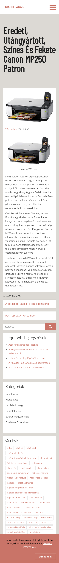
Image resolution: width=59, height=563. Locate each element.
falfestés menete (40, 473)
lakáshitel (32, 522)
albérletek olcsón (15, 453)
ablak (9, 448)
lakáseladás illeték (15, 522)
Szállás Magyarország (17, 416)
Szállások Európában (17, 422)
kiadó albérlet (35, 497)
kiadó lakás (45, 502)
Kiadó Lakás (14, 7)
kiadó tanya (12, 512)
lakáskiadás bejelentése (40, 527)
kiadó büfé (12, 502)
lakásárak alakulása (16, 532)
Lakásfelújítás (13, 411)
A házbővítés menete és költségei (26, 367)
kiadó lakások (13, 507)
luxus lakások (35, 532)
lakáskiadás (46, 522)
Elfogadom (45, 556)
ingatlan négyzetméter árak (20, 488)
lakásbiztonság (30, 517)
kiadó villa (26, 512)
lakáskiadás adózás (16, 527)
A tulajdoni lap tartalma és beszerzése (29, 362)
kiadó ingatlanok (28, 502)
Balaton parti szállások (17, 463)
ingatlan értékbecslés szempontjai (23, 493)
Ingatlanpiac (12, 394)
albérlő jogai (46, 458)
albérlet (19, 448)
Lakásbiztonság (14, 405)
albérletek (31, 448)
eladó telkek (43, 468)
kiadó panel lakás (31, 507)
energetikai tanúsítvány (18, 473)
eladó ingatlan (26, 468)
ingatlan (10, 483)
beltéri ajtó (37, 463)
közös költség (13, 517)
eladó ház (11, 468)
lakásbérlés (46, 517)
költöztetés (39, 512)
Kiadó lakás (12, 399)
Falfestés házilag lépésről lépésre (26, 358)
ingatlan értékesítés (16, 497)
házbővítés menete (39, 478)
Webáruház (11, 129)
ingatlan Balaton (26, 483)
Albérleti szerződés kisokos (23, 344)
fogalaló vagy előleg (16, 478)
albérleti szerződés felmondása (22, 458)
